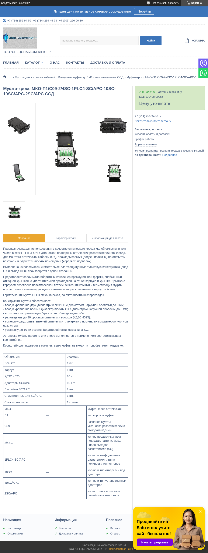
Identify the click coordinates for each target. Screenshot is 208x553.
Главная (11, 62)
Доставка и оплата (107, 62)
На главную (14, 528)
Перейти (144, 11)
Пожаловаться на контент (124, 548)
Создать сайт (9, 2)
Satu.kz (122, 545)
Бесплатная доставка (148, 129)
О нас (55, 62)
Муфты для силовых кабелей (35, 77)
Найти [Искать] (151, 40)
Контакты (75, 62)
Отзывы (115, 533)
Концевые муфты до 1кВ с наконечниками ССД (91, 77)
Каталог (32, 62)
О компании (15, 533)
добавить (173, 2)
